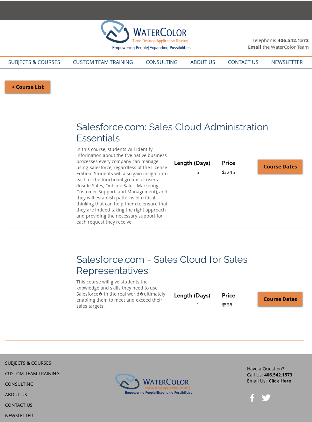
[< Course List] (27, 87)
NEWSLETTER (19, 415)
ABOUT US (16, 394)
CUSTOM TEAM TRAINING (32, 373)
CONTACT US (18, 405)
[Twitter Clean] (266, 398)
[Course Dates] (280, 167)
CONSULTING (19, 384)
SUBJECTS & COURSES (28, 363)
